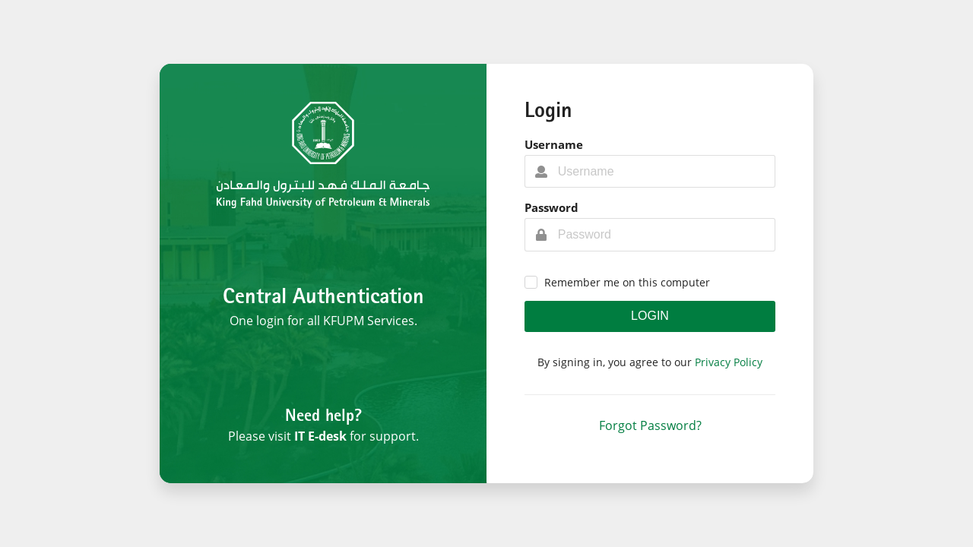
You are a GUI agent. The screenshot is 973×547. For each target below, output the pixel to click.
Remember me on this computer (627, 282)
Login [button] (650, 315)
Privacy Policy (728, 362)
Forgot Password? (650, 425)
